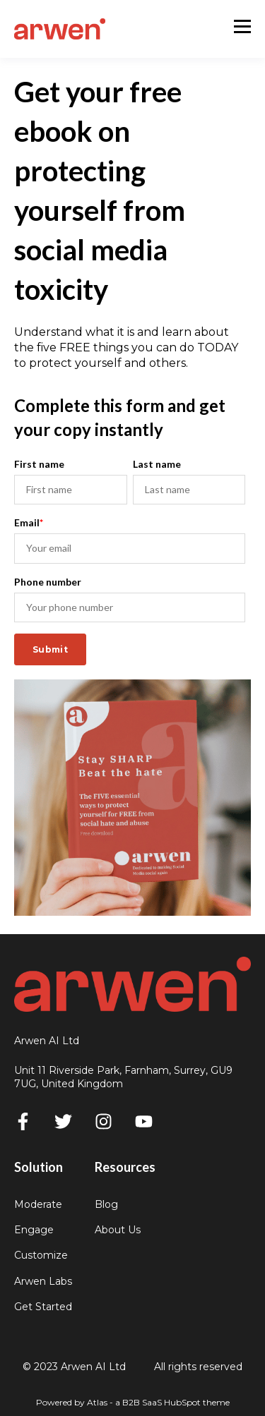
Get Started (43, 1307)
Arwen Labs (43, 1282)
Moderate (38, 1205)
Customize (41, 1255)
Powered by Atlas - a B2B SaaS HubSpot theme (133, 1402)
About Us (118, 1230)
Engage (34, 1230)
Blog (106, 1205)
